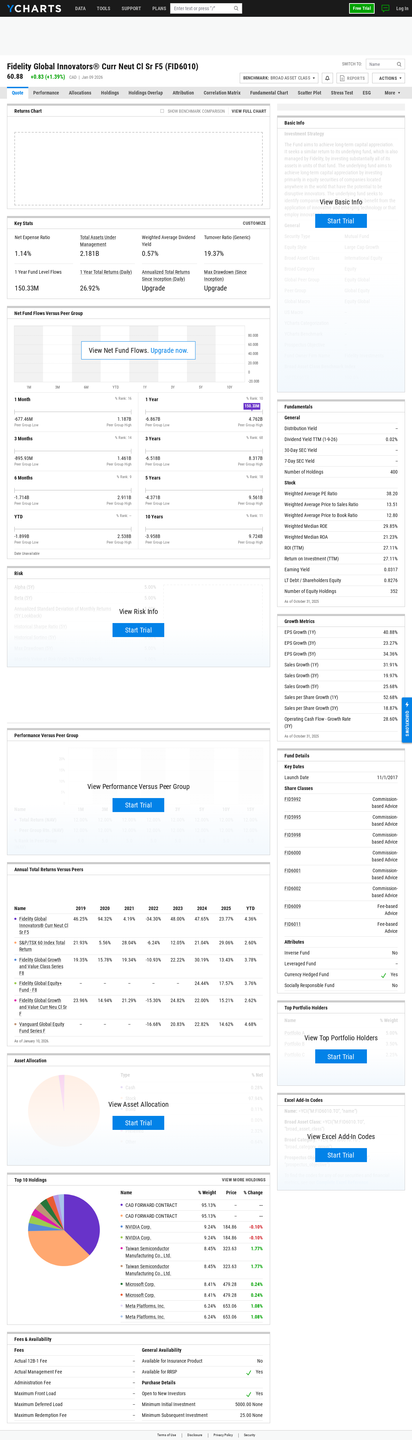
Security (249, 1435)
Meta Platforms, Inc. (145, 1306)
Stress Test (342, 93)
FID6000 (292, 852)
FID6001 (292, 870)
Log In (402, 8)
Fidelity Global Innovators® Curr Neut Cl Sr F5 (43, 925)
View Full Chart (249, 111)
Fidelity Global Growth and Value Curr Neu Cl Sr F (43, 1007)
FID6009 (292, 906)
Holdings (110, 93)
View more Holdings (244, 1179)
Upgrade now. (169, 350)
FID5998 (292, 835)
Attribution (183, 93)
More (390, 93)
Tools (103, 8)
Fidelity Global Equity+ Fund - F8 (40, 986)
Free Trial (362, 8)
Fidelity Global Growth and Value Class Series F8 (41, 966)
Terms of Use (166, 1435)
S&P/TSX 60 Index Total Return (42, 946)
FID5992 (292, 799)
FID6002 (292, 888)
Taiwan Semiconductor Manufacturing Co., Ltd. (148, 1252)
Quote (17, 93)
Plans (159, 8)
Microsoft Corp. (140, 1284)
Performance (46, 93)
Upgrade (153, 288)
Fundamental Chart (269, 93)
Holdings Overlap (146, 93)
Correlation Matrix (222, 93)
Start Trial (138, 630)
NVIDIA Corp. (138, 1227)
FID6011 (292, 924)
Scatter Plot (309, 93)
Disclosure (194, 1435)
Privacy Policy (223, 1435)
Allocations (80, 93)
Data (80, 8)
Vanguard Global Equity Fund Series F (41, 1027)
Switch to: (352, 64)
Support (131, 8)
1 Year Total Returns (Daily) (106, 272)
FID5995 (292, 817)
